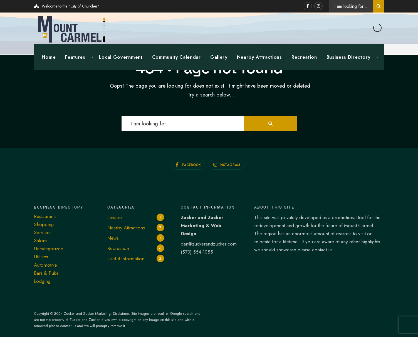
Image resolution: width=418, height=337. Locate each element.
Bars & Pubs (46, 272)
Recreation (304, 56)
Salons (40, 240)
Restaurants (45, 216)
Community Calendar (176, 56)
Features (75, 56)
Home (49, 56)
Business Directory (348, 56)
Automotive (45, 264)
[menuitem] (74, 57)
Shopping (44, 224)
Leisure (114, 217)
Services (42, 232)
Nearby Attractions (259, 56)
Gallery (218, 56)
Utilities (41, 256)
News (113, 237)
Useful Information (125, 258)
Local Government (121, 56)
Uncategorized (48, 248)
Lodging (42, 280)
